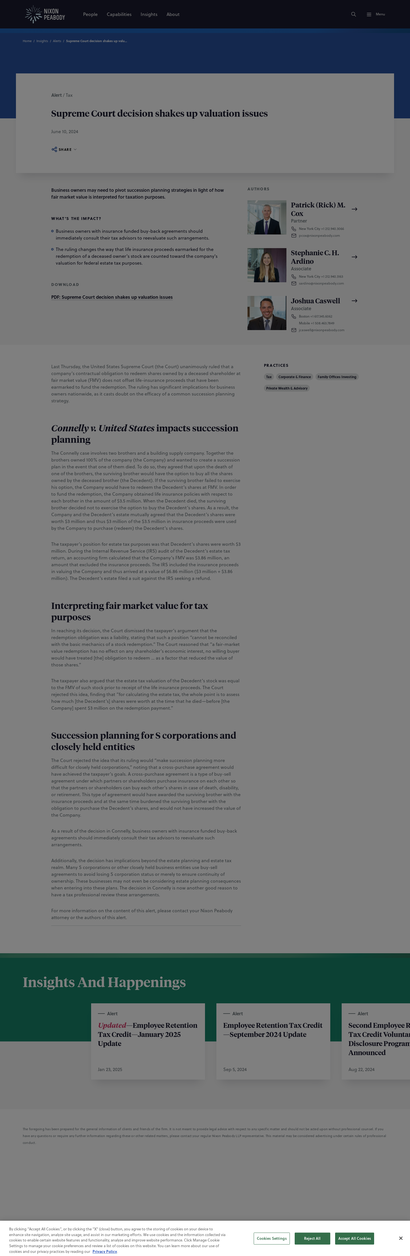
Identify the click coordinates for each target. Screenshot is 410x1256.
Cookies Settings (272, 1248)
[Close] (401, 1248)
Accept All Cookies (354, 1248)
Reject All (312, 1248)
